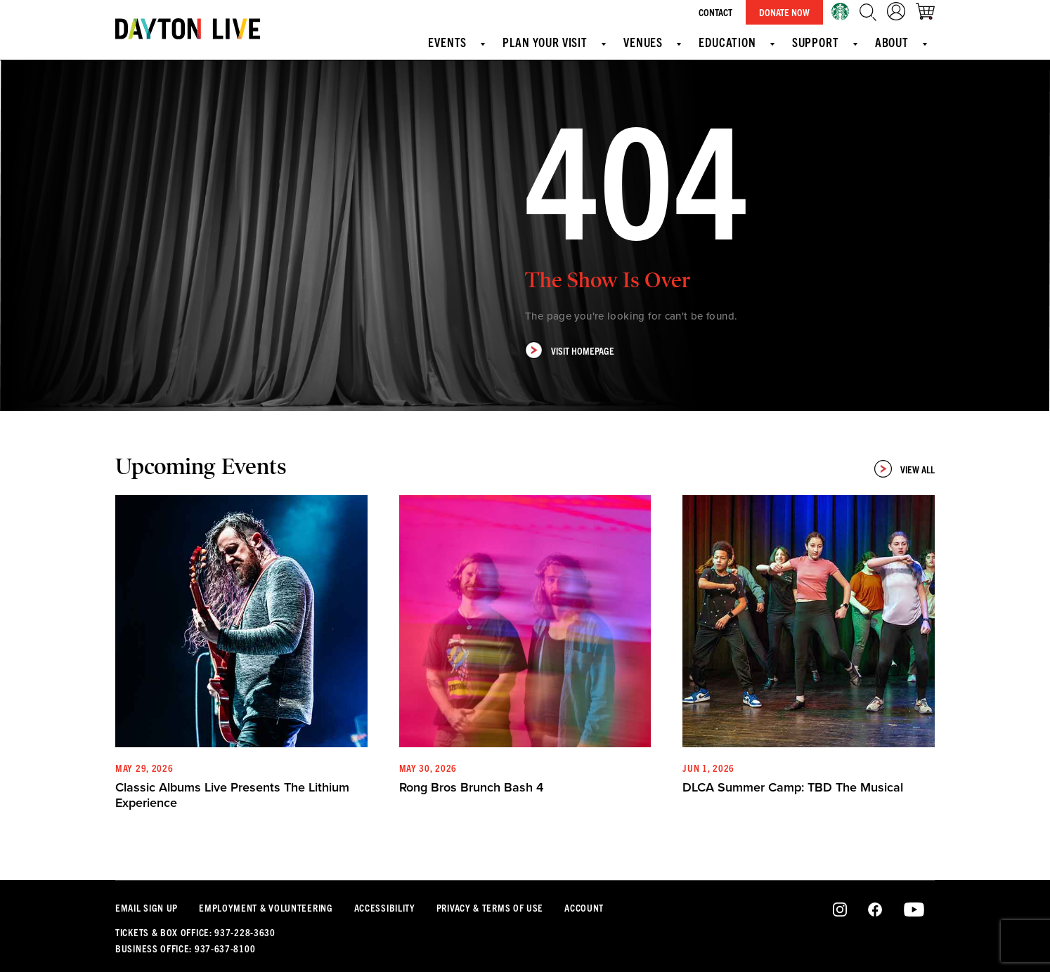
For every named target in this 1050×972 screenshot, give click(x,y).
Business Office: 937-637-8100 (185, 948)
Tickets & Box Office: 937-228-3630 (195, 932)
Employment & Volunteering (266, 907)
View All (904, 469)
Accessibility (384, 907)
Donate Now (784, 12)
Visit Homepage (569, 350)
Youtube (914, 910)
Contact (715, 12)
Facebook (875, 910)
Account (584, 907)
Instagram (840, 910)
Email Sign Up (146, 907)
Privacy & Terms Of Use (489, 907)
